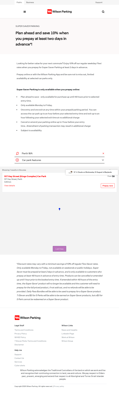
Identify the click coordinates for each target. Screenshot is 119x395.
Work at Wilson (68, 337)
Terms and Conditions (24, 330)
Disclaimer (19, 345)
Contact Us (19, 358)
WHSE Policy (20, 337)
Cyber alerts (20, 365)
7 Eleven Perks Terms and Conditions (30, 341)
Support (98, 2)
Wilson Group (67, 341)
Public (19, 2)
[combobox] (59, 153)
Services (18, 362)
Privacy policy (59, 386)
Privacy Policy (21, 334)
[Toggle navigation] (24, 11)
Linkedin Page (68, 334)
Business (30, 2)
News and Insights (69, 330)
